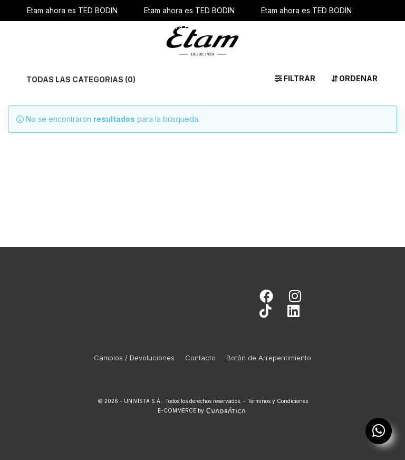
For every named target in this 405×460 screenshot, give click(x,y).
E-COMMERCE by (203, 410)
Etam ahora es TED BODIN (72, 10)
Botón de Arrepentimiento (268, 357)
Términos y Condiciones (277, 401)
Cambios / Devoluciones (134, 357)
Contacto (200, 357)
